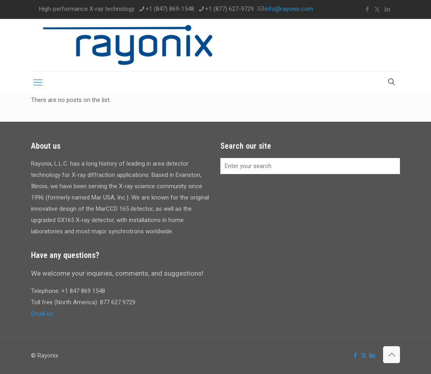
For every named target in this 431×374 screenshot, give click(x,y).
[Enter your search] (310, 166)
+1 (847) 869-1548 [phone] (169, 8)
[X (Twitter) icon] (377, 9)
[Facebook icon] (367, 9)
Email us (42, 313)
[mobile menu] (38, 82)
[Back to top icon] (391, 354)
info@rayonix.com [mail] (289, 8)
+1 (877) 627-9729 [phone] (229, 8)
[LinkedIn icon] (387, 9)
